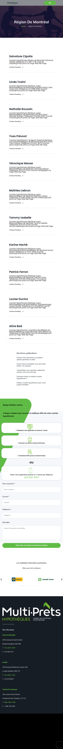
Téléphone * (6, 510)
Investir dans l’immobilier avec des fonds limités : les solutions (31, 365)
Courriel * (5, 497)
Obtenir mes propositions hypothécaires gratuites (31, 545)
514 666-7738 (9, 675)
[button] (1, 579)
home (23, 26)
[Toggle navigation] (50, 3)
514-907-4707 (9, 648)
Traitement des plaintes (8, 624)
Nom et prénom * (8, 484)
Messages (6, 522)
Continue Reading (16, 67)
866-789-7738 (9, 702)
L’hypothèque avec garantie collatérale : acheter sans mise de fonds (31, 371)
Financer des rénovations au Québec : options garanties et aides (30, 359)
